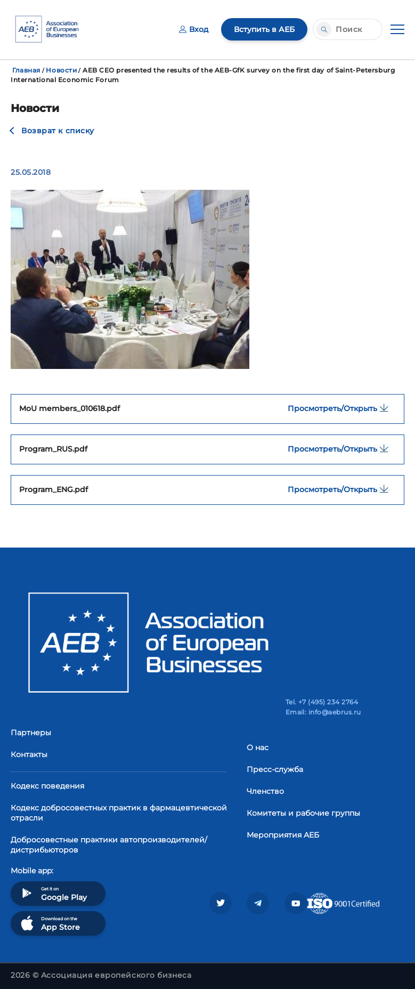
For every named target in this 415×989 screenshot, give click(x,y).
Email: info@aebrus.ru (323, 712)
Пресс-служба (275, 769)
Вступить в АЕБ (264, 29)
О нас (257, 747)
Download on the (49, 923)
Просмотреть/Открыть (342, 408)
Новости (61, 70)
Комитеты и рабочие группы (303, 813)
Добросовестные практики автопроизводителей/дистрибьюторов (109, 845)
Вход (193, 29)
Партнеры (31, 732)
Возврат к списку (57, 130)
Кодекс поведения (47, 786)
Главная (26, 70)
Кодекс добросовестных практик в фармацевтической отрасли (119, 813)
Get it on (53, 893)
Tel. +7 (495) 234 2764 (322, 702)
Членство (265, 791)
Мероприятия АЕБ (283, 835)
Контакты (29, 754)
